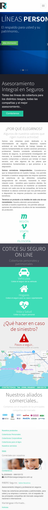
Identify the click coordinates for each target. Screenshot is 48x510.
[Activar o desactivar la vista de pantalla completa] (44, 354)
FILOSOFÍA (24, 241)
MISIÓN (24, 221)
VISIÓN (24, 231)
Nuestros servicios (9, 446)
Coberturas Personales (11, 434)
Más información (9, 43)
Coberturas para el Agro (11, 442)
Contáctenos (12, 113)
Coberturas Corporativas (12, 438)
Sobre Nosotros (24, 483)
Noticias (5, 507)
